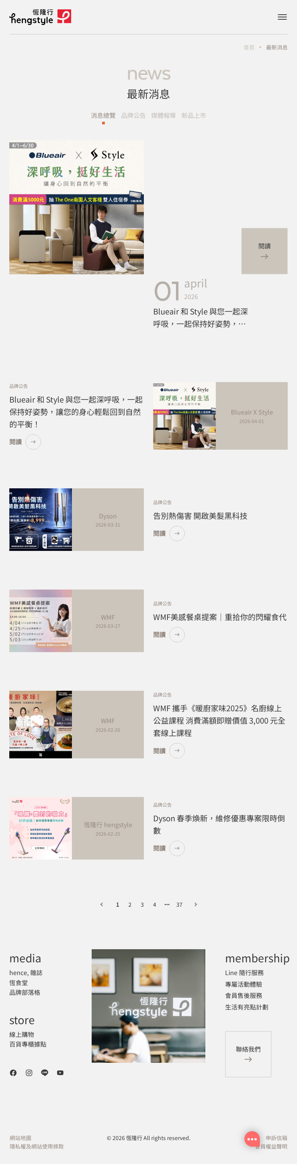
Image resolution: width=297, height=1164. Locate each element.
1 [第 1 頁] (117, 904)
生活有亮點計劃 (246, 1006)
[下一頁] (195, 904)
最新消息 (277, 47)
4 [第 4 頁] (154, 904)
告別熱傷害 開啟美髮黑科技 (200, 515)
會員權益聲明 (271, 1146)
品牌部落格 (24, 992)
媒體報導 (163, 115)
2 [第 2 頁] (129, 904)
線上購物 (21, 1034)
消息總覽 (103, 115)
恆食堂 (18, 982)
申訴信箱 (276, 1138)
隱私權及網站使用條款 (37, 1146)
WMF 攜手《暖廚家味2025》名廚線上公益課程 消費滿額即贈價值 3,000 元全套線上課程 (219, 720)
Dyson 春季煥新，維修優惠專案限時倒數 (219, 824)
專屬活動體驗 (243, 984)
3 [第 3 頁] (142, 904)
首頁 (249, 47)
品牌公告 (133, 115)
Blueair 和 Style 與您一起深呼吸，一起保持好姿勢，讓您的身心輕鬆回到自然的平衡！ (200, 318)
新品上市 (193, 115)
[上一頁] (101, 904)
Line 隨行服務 (244, 972)
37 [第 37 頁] (179, 904)
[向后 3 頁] (167, 904)
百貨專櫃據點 (27, 1043)
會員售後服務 (243, 995)
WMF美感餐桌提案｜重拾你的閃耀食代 (220, 616)
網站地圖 (20, 1138)
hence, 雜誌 (26, 972)
